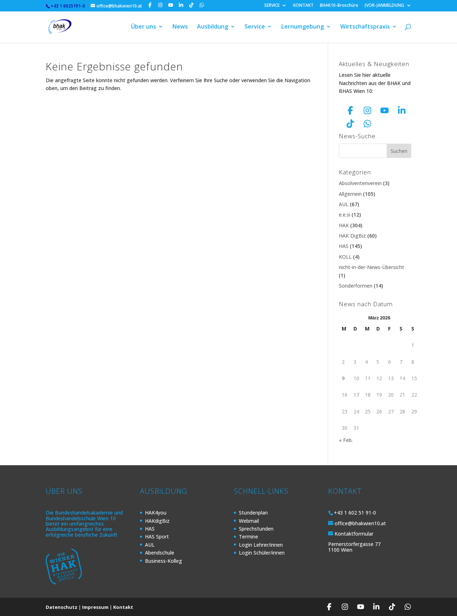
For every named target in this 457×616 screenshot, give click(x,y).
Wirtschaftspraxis (365, 28)
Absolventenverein (360, 183)
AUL (343, 204)
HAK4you (155, 512)
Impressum (95, 607)
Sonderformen (355, 285)
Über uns (143, 28)
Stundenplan (253, 512)
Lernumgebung (302, 28)
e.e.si (344, 214)
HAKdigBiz (157, 520)
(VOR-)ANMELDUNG (384, 5)
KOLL (345, 256)
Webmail (249, 520)
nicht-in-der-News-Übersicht (371, 267)
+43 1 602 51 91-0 (355, 512)
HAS (343, 246)
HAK (344, 225)
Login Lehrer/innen (261, 544)
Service (255, 28)
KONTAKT (303, 5)
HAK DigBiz (352, 235)
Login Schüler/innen (262, 552)
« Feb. (346, 440)
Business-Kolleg (163, 560)
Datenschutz (61, 607)
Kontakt (123, 607)
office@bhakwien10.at (360, 523)
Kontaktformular (354, 533)
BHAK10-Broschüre (339, 5)
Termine (248, 536)
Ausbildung (212, 28)
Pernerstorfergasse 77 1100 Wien (354, 547)
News (180, 28)
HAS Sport (157, 536)
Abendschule (159, 552)
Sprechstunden (256, 528)
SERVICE (272, 5)
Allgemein (350, 193)
